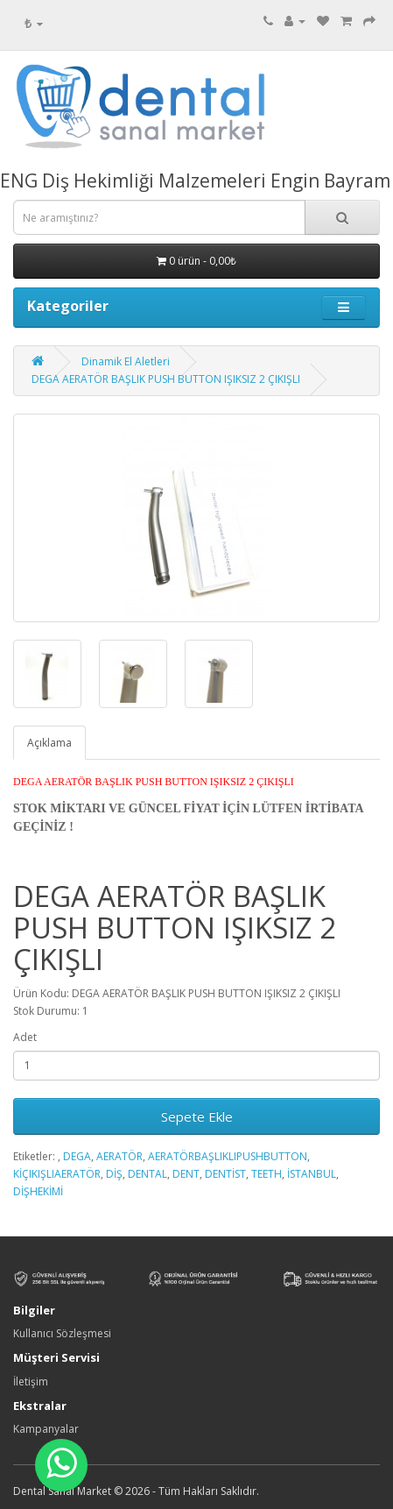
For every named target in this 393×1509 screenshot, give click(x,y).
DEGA (77, 1156)
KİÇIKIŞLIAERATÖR (57, 1173)
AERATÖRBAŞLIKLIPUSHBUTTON (227, 1156)
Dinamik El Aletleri (125, 361)
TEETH (266, 1173)
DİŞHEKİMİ (38, 1191)
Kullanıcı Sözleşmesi (62, 1333)
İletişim (30, 1381)
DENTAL (147, 1173)
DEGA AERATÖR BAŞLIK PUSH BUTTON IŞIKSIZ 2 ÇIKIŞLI (166, 379)
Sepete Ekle (197, 1116)
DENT (186, 1173)
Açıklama (49, 742)
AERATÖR (119, 1156)
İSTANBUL (311, 1173)
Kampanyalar (46, 1428)
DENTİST (225, 1173)
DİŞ (114, 1173)
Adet (25, 1037)
